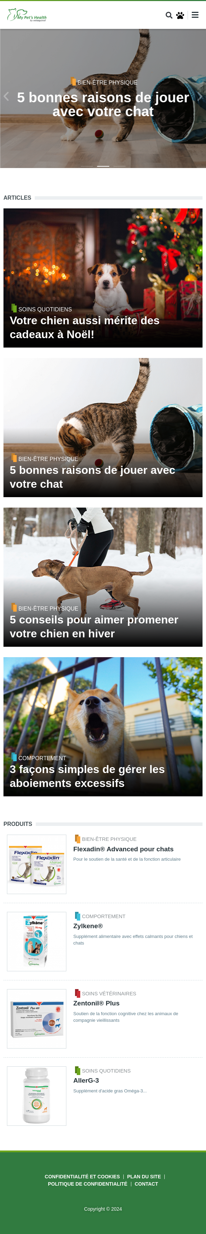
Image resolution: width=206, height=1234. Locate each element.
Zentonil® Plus (96, 1003)
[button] (169, 15)
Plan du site (144, 1176)
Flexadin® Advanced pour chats (123, 849)
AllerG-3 (86, 1080)
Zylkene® (88, 926)
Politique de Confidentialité (87, 1184)
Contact (146, 1184)
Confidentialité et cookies (82, 1176)
